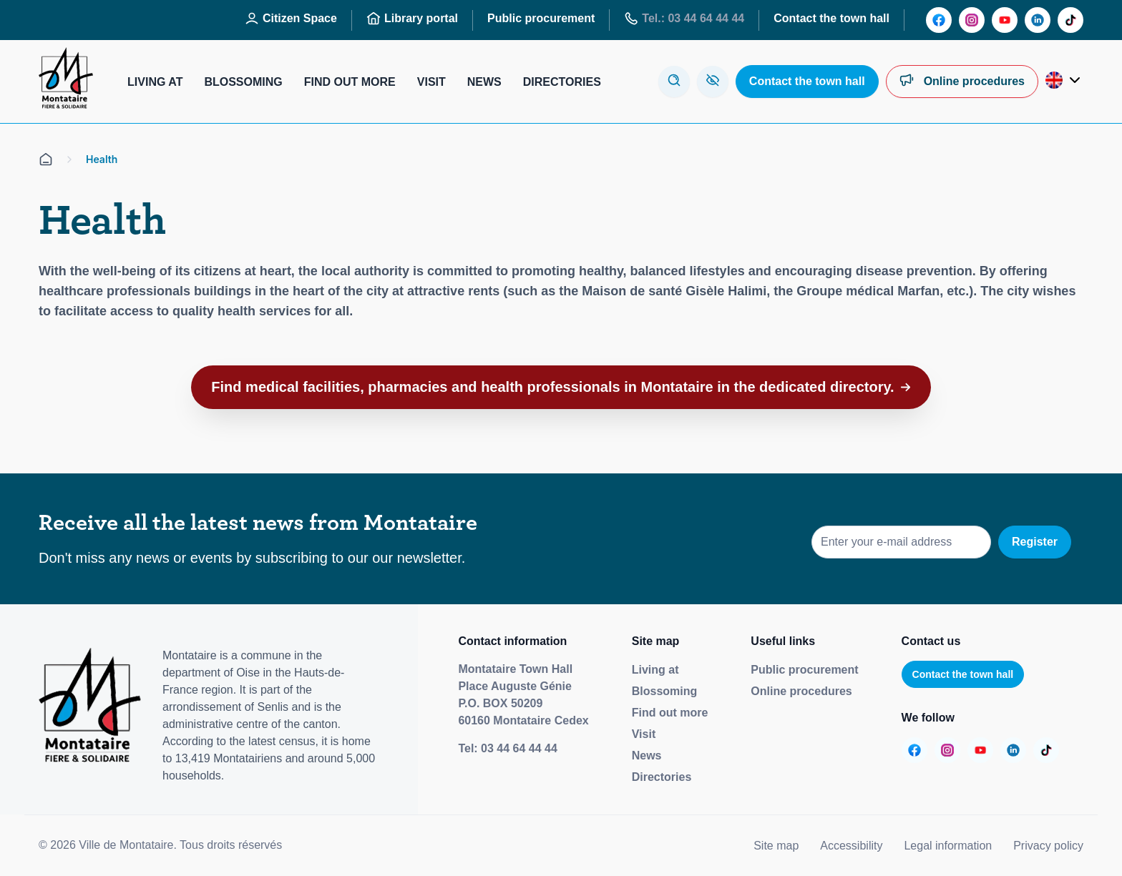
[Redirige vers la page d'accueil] (66, 81)
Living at (655, 670)
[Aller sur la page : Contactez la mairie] (807, 81)
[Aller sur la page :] (939, 20)
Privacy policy (1048, 846)
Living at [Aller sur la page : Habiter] (154, 82)
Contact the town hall (963, 674)
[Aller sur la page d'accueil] (46, 159)
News (647, 755)
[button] (561, 387)
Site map (776, 846)
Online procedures (801, 691)
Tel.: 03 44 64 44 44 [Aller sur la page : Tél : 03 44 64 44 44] (684, 18)
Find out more (670, 713)
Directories (662, 777)
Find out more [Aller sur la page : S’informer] (350, 82)
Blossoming (665, 691)
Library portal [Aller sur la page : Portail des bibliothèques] (412, 18)
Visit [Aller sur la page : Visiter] (431, 82)
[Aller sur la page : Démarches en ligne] (962, 81)
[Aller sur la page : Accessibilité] (712, 81)
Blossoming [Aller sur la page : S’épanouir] (243, 82)
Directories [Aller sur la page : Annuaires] (562, 82)
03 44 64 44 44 (519, 748)
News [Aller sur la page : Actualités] (484, 82)
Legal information (948, 846)
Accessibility (851, 846)
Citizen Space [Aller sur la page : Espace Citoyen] (291, 18)
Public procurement (804, 670)
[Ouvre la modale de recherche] (674, 81)
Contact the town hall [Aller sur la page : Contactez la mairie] (831, 18)
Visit (644, 734)
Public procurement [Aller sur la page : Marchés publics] (541, 18)
